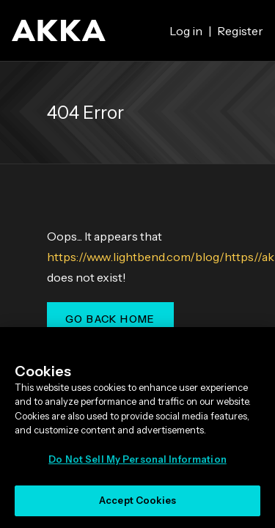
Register (240, 30)
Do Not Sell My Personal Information (137, 459)
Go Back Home (110, 319)
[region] (137, 427)
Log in (185, 30)
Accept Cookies (137, 500)
